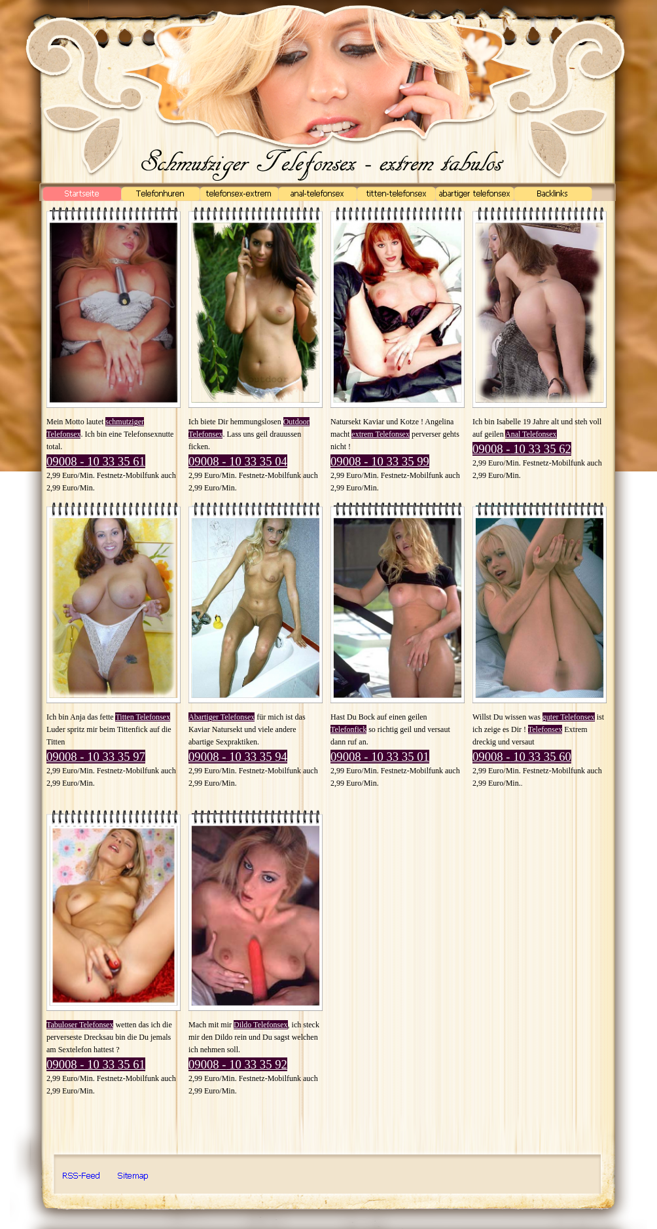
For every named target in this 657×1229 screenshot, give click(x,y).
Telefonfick (348, 729)
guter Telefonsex (568, 717)
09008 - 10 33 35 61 (95, 461)
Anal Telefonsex (531, 434)
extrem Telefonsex (380, 434)
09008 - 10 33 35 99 (379, 461)
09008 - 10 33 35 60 (521, 756)
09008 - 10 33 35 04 (237, 461)
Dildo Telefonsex (261, 1024)
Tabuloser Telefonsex (79, 1024)
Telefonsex (545, 729)
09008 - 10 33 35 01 (379, 756)
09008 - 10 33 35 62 (521, 449)
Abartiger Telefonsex (221, 717)
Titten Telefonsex (142, 717)
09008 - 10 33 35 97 (95, 756)
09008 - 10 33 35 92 (237, 1064)
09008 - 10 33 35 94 (237, 756)
